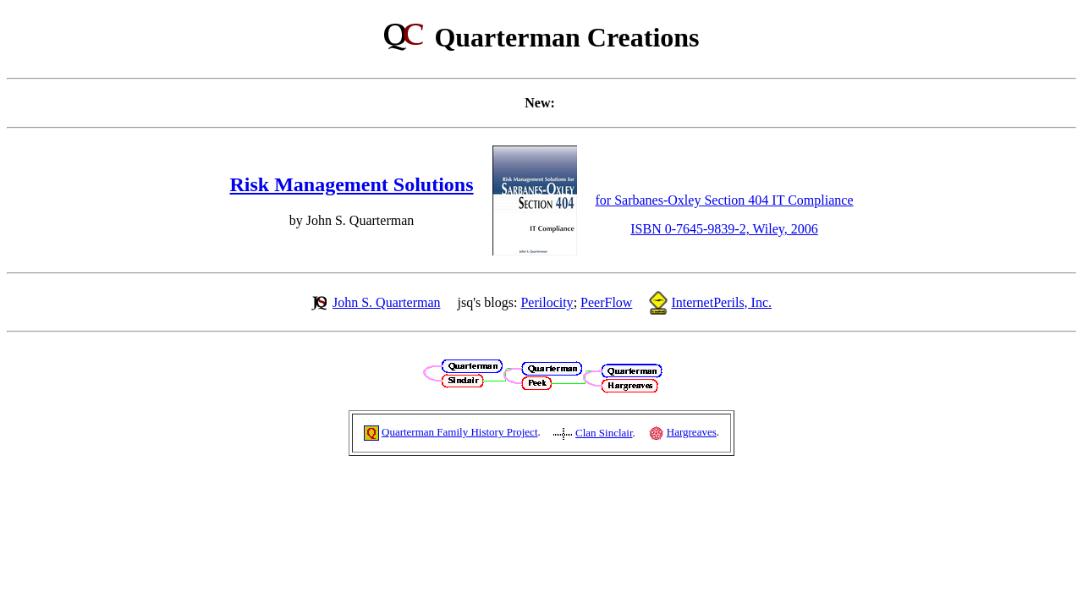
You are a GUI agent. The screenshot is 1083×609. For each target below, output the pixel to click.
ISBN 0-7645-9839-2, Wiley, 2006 (724, 229)
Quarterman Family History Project (460, 431)
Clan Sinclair (604, 432)
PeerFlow (606, 302)
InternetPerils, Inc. (721, 302)
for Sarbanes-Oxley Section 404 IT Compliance (725, 200)
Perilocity (546, 302)
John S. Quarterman (387, 302)
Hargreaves (692, 431)
